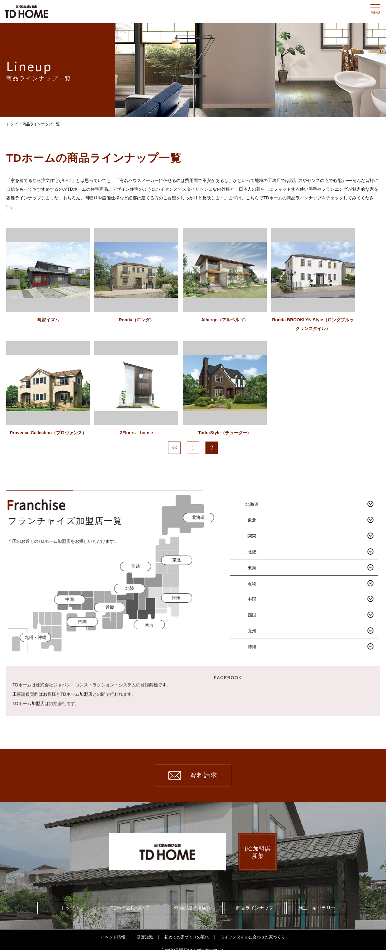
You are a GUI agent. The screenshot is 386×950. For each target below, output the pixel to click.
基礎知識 (145, 933)
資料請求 (193, 771)
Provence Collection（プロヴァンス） (48, 458)
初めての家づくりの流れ (186, 933)
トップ (11, 124)
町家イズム (48, 347)
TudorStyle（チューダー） (241, 458)
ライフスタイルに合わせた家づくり (252, 933)
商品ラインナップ (254, 903)
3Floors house (144, 458)
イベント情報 (113, 933)
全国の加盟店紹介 (192, 903)
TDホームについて (130, 903)
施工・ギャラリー (317, 903)
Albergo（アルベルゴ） (241, 347)
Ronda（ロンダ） (144, 347)
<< (174, 473)
